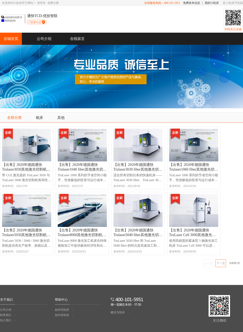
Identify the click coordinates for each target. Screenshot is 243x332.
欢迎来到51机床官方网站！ (19, 2)
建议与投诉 (120, 312)
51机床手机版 (233, 2)
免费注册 (53, 2)
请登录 (41, 2)
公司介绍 (44, 39)
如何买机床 (64, 309)
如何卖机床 (64, 315)
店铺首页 (11, 39)
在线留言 (77, 39)
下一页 (220, 263)
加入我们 (8, 320)
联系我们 (8, 315)
